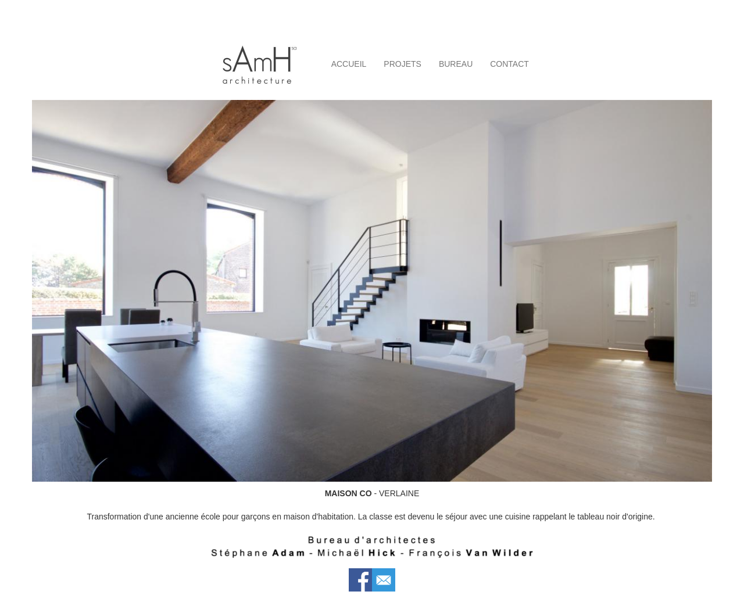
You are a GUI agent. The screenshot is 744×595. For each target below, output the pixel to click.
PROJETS (402, 64)
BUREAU (456, 64)
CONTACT (509, 64)
